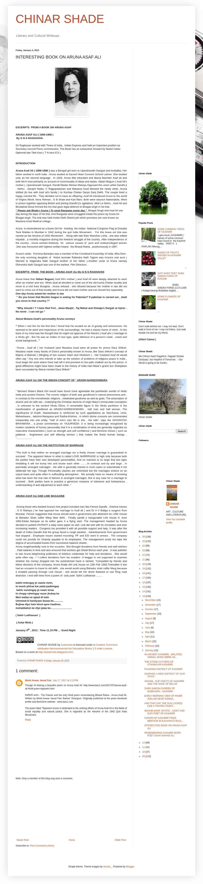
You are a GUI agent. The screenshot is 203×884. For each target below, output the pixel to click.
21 (144, 559)
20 (144, 564)
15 (144, 587)
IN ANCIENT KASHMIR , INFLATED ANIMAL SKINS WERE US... (163, 656)
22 (144, 555)
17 (144, 577)
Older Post (120, 840)
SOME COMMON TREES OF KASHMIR (171, 230)
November (151, 604)
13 (144, 596)
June (148, 627)
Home (72, 840)
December (151, 600)
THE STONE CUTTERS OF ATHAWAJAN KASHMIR (158, 663)
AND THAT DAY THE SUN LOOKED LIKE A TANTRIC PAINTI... (163, 704)
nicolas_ (107, 866)
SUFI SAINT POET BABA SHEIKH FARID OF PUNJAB (171, 276)
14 (144, 591)
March (148, 641)
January (149, 650)
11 (144, 747)
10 (144, 751)
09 (144, 756)
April (147, 636)
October (149, 609)
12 (144, 742)
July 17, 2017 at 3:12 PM (65, 680)
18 (144, 573)
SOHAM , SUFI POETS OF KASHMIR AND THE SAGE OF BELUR (164, 682)
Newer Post (23, 840)
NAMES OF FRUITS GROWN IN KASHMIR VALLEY (169, 255)
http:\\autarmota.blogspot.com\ (55, 652)
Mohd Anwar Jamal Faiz (38, 680)
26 (144, 536)
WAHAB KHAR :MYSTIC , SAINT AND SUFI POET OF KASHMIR (164, 712)
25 (144, 541)
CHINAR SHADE (60, 18)
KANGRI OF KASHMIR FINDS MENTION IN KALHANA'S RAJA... (163, 719)
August (149, 618)
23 (144, 550)
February (150, 645)
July (147, 623)
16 (144, 582)
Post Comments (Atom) (42, 845)
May (147, 632)
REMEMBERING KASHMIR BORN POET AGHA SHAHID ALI (162, 734)
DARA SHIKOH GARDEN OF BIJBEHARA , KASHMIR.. (159, 690)
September (151, 613)
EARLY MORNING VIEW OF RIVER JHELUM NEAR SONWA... (163, 697)
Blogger (130, 866)
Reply (28, 719)
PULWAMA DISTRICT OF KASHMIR (163, 669)
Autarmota (67, 644)
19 (144, 568)
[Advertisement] (71, 809)
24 (144, 545)
